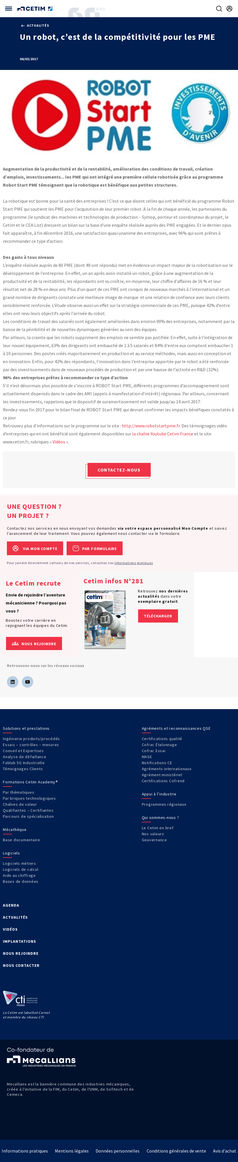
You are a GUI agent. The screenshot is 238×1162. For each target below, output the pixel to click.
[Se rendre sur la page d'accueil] (35, 9)
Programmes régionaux (164, 804)
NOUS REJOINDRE (20, 953)
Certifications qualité (162, 738)
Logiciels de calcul (20, 869)
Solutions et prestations (26, 728)
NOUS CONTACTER (21, 965)
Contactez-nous (119, 470)
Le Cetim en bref (158, 827)
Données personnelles (118, 1151)
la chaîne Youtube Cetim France (162, 434)
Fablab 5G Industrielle (24, 762)
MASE (147, 756)
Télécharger (158, 616)
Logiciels (11, 853)
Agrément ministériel (162, 774)
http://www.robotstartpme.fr (151, 426)
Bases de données (20, 881)
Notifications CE (157, 762)
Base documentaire (21, 839)
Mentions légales (72, 1151)
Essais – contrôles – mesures (31, 744)
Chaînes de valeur (20, 804)
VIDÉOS (10, 929)
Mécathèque (15, 829)
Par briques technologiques (29, 798)
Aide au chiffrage (19, 875)
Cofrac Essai (154, 750)
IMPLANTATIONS (19, 941)
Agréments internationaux (166, 768)
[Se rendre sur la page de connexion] (229, 8)
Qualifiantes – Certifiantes (28, 810)
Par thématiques (18, 792)
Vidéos (59, 442)
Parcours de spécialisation (28, 816)
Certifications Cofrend (163, 780)
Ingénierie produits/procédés (31, 738)
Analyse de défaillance (25, 756)
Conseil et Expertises (23, 750)
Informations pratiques (134, 563)
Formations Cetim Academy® (30, 782)
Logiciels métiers (19, 863)
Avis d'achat (224, 1151)
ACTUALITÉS (15, 917)
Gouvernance (154, 839)
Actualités (35, 25)
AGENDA (11, 905)
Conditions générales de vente (176, 1151)
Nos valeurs (153, 833)
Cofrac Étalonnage (159, 744)
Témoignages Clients (23, 768)
